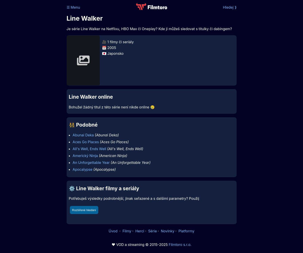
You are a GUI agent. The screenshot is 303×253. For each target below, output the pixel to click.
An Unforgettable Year (91, 162)
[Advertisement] (34, 68)
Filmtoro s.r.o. (180, 244)
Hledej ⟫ (230, 7)
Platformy (186, 231)
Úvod (113, 231)
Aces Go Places (86, 142)
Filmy (126, 231)
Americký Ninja (85, 155)
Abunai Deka (83, 135)
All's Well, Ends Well (89, 149)
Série (152, 231)
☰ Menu (73, 7)
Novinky (167, 231)
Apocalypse (82, 169)
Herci (139, 231)
